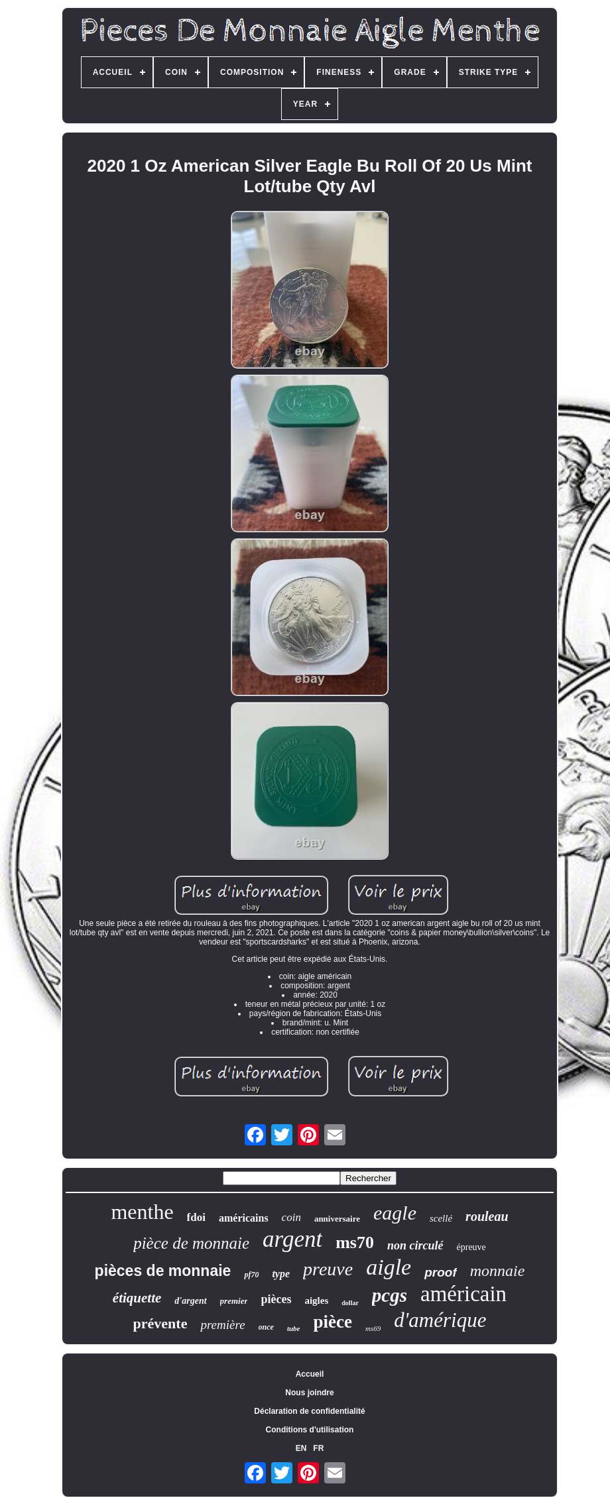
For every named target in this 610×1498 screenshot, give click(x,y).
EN (301, 1448)
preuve (328, 1269)
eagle (394, 1213)
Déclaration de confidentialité (309, 1411)
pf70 (251, 1274)
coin (291, 1217)
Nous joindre (309, 1392)
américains (244, 1218)
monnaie (497, 1270)
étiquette (137, 1298)
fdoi (196, 1217)
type (281, 1273)
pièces (276, 1299)
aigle (388, 1267)
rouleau (486, 1216)
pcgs (389, 1295)
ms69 (373, 1328)
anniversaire (337, 1219)
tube (293, 1328)
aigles (316, 1300)
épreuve (471, 1247)
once (266, 1327)
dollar (350, 1302)
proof (440, 1272)
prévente (160, 1323)
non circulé (415, 1245)
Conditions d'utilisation (310, 1429)
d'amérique (440, 1320)
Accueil (310, 1374)
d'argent (190, 1301)
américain (463, 1294)
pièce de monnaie (191, 1243)
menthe (142, 1212)
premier (234, 1301)
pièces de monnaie (163, 1270)
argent (292, 1239)
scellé (441, 1218)
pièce (333, 1322)
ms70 (355, 1242)
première (222, 1325)
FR (318, 1448)
